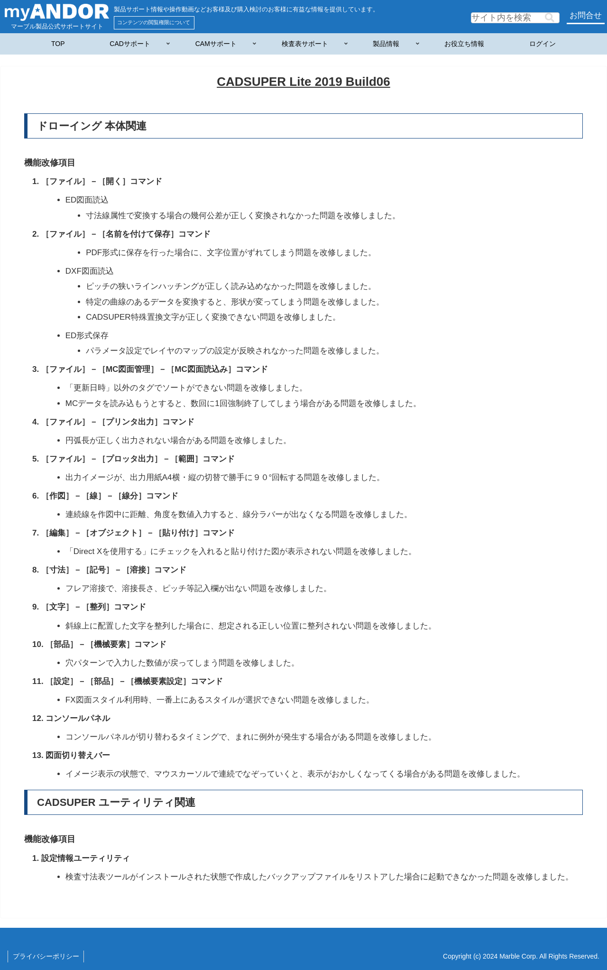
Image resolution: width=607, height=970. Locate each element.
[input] (515, 17)
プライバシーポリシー (46, 956)
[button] (549, 17)
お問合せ (586, 15)
